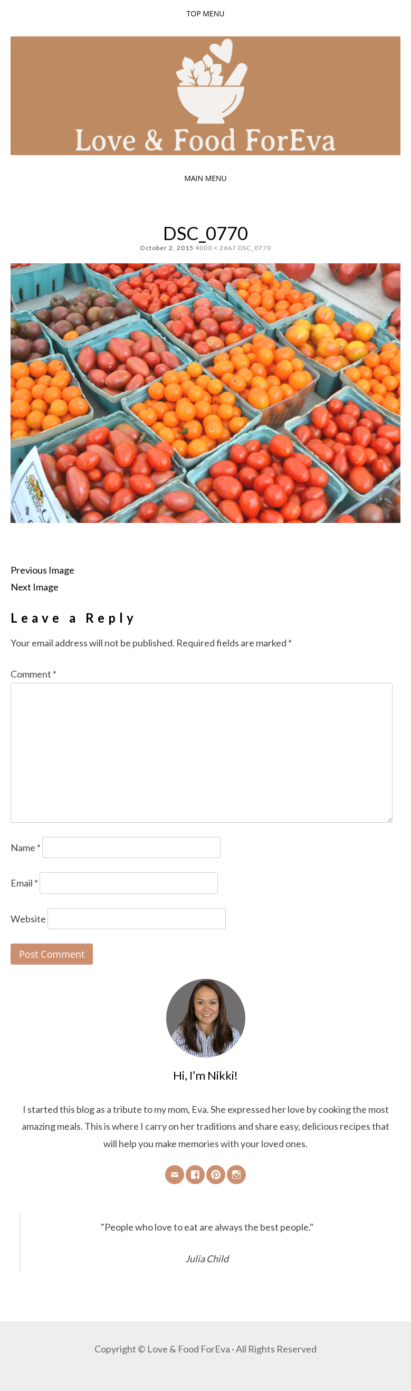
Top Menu (206, 13)
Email (24, 883)
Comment (33, 674)
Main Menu (205, 178)
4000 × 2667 (215, 248)
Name (26, 847)
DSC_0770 (254, 248)
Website (28, 919)
